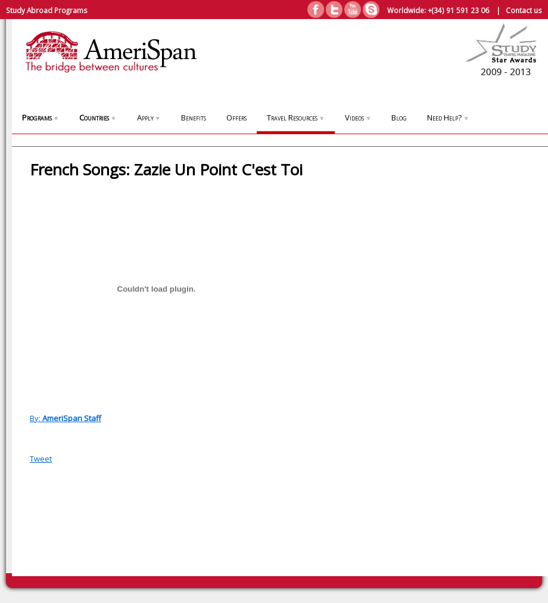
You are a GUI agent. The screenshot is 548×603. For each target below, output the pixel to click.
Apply (149, 117)
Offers (236, 117)
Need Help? (448, 117)
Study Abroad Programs (47, 10)
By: (65, 418)
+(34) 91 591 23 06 (458, 10)
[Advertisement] (494, 365)
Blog (399, 117)
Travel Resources (296, 117)
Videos (358, 117)
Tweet (41, 458)
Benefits (193, 117)
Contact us (524, 10)
